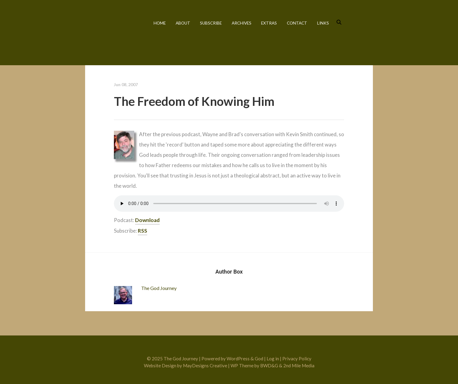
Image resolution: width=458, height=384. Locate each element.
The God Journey (111, 31)
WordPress (238, 358)
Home (160, 23)
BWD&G (269, 365)
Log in (273, 358)
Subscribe (211, 23)
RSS (142, 230)
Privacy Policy (296, 358)
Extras (269, 23)
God (259, 358)
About (183, 23)
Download (147, 220)
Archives (241, 23)
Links (323, 23)
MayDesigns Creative (205, 365)
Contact (297, 23)
